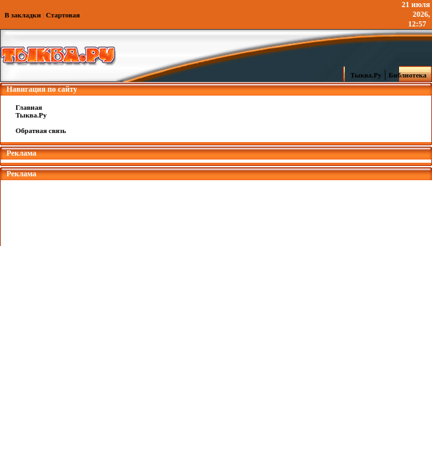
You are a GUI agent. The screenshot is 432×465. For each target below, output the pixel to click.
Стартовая (63, 15)
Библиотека (409, 75)
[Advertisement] (216, 209)
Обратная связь (40, 130)
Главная (28, 107)
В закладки (23, 15)
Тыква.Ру (363, 75)
